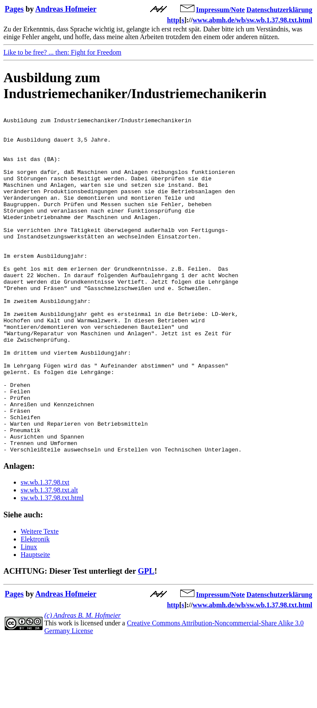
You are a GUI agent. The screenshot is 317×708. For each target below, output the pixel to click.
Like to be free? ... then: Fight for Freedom (62, 52)
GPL (146, 639)
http (173, 20)
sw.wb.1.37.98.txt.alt (49, 558)
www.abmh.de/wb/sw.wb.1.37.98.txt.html (252, 20)
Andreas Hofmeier (65, 9)
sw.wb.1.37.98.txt (45, 550)
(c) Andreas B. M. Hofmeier (82, 683)
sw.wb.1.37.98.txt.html (52, 566)
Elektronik (35, 607)
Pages (14, 9)
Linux (29, 615)
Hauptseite (35, 623)
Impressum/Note (220, 9)
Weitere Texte (39, 599)
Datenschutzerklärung (279, 9)
